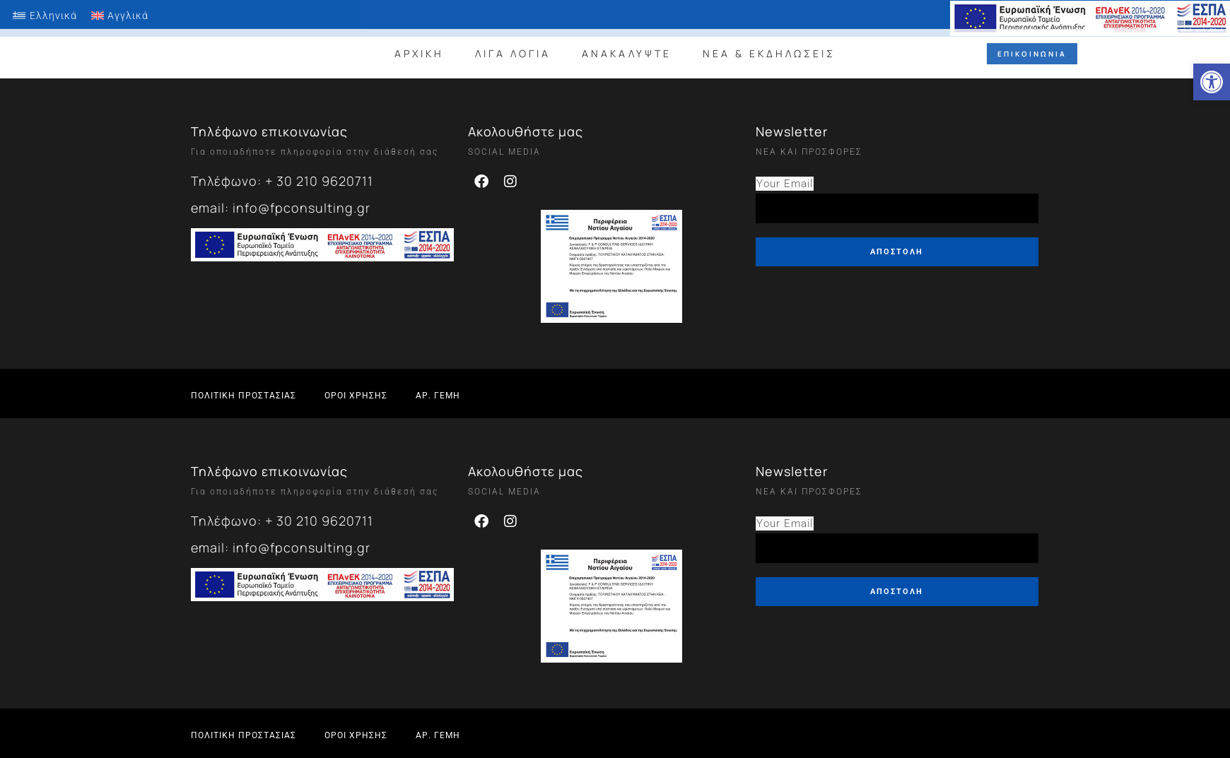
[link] (1211, 82)
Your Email (784, 183)
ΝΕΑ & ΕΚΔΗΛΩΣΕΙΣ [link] (769, 46)
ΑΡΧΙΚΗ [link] (419, 46)
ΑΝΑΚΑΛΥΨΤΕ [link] (627, 46)
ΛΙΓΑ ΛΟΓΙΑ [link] (513, 46)
